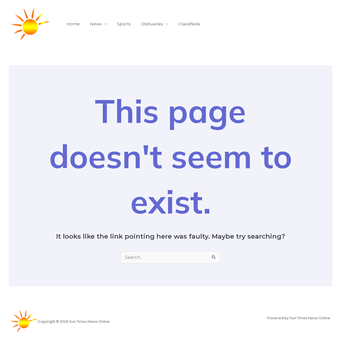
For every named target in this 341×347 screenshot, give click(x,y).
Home (72, 23)
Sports (120, 23)
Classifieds (183, 23)
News (94, 23)
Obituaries (147, 23)
